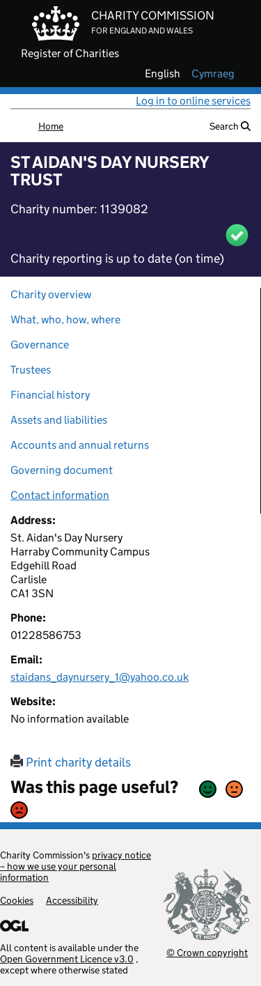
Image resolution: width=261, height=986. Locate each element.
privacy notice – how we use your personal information (75, 866)
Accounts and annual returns (79, 445)
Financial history (50, 394)
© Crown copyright (207, 952)
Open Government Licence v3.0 (67, 959)
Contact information (59, 495)
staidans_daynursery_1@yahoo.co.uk (99, 677)
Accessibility (72, 900)
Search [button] (230, 126)
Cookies (16, 900)
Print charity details (70, 762)
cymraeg (213, 74)
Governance (39, 344)
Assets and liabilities (58, 419)
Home (50, 126)
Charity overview (50, 294)
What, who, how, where (65, 319)
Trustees (30, 369)
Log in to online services (193, 100)
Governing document (61, 470)
